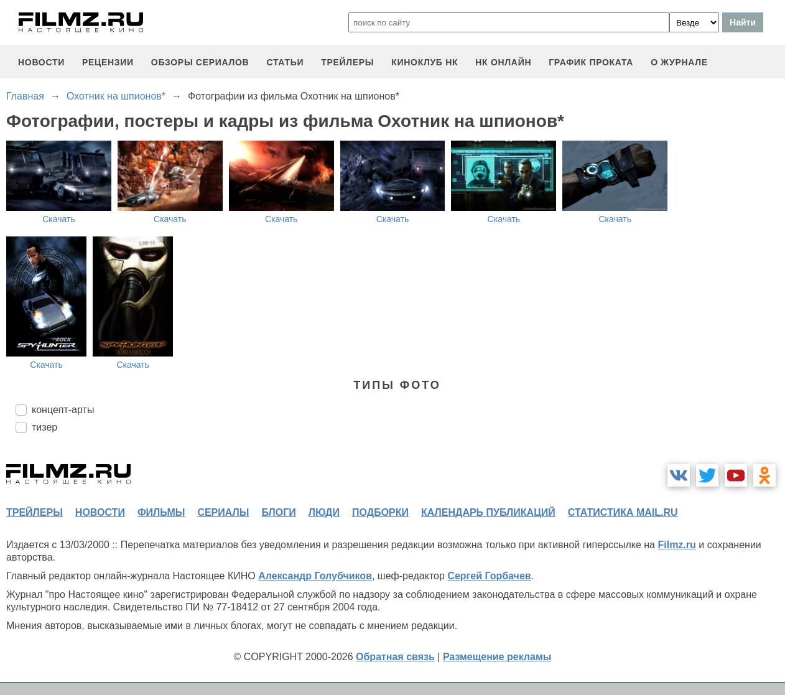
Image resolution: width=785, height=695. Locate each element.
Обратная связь (395, 656)
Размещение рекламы (497, 656)
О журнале (679, 62)
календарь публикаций (488, 512)
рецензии (108, 62)
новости (41, 62)
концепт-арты (63, 409)
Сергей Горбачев (489, 576)
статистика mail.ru (623, 512)
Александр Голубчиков (315, 576)
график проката (591, 62)
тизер (44, 427)
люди (324, 512)
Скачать (58, 219)
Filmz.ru (676, 544)
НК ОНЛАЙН (503, 62)
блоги (278, 512)
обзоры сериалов (200, 62)
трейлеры (347, 62)
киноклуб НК (424, 62)
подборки (380, 512)
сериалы (223, 512)
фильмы (161, 512)
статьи (285, 62)
